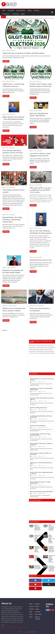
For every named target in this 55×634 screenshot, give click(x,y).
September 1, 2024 (44, 427)
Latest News (11, 10)
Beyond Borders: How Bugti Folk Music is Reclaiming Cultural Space (12, 219)
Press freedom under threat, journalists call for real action (38, 558)
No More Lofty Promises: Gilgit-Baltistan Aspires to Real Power (38, 538)
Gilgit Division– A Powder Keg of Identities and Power (51, 527)
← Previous (4, 330)
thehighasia (12, 50)
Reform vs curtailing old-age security (38, 407)
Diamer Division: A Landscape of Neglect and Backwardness (23, 53)
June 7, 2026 (43, 456)
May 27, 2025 (43, 391)
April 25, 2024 (43, 446)
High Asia (36, 10)
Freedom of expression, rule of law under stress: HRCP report (51, 549)
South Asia (16, 14)
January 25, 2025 (44, 409)
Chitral (29, 10)
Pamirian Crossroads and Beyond (37, 425)
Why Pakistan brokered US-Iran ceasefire (38, 567)
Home (3, 10)
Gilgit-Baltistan (20, 10)
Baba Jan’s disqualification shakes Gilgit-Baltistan (41, 491)
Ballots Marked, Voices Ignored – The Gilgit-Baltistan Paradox (52, 539)
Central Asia (5, 14)
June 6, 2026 (43, 465)
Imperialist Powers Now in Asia (41, 260)
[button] (39, 11)
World (23, 14)
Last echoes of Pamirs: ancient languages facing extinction (52, 558)
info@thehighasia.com (8, 627)
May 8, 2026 (43, 493)
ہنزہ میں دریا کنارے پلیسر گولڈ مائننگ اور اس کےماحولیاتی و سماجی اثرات (40, 190)
